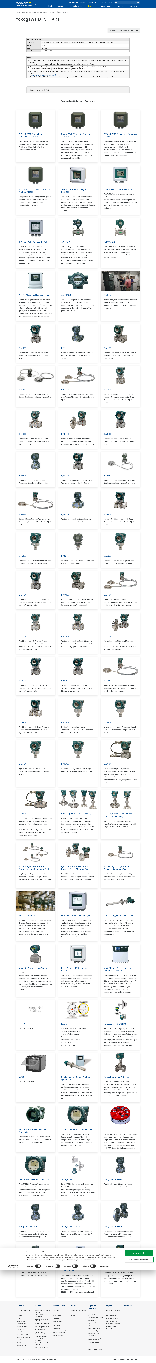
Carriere (90, 2)
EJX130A (65, 636)
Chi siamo (83, 2)
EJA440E (107, 514)
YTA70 (107, 1129)
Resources (74, 1313)
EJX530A (107, 722)
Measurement (57, 1316)
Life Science (56, 1328)
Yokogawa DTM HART (71, 1179)
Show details (104, 1359)
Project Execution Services (58, 1322)
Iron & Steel (20, 1332)
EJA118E (65, 389)
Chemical (19, 1316)
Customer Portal (111, 1318)
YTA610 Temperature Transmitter (77, 1129)
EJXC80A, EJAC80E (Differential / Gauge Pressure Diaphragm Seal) (34, 867)
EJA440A (65, 514)
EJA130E (22, 434)
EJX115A (65, 594)
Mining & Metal (21, 1324)
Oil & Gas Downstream (23, 1310)
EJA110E (22, 348)
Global (110, 2)
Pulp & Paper (21, 1329)
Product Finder (110, 1316)
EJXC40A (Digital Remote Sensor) (76, 813)
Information (56, 1310)
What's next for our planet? (94, 1314)
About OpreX (92, 1320)
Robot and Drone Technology (93, 1334)
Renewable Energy (22, 1321)
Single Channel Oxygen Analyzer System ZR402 (76, 1078)
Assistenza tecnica (112, 1321)
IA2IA (90, 1326)
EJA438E (22, 514)
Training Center (111, 1313)
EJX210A (107, 636)
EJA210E (65, 434)
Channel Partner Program (111, 1327)
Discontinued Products (113, 1324)
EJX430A (65, 680)
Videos (73, 1316)
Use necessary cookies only (139, 1352)
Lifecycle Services (58, 1325)
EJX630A (65, 763)
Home (18, 12)
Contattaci (133, 6)
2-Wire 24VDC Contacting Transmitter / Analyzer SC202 (32, 135)
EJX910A (107, 763)
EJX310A (22, 680)
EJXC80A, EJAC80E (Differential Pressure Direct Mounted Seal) (75, 867)
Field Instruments (27, 915)
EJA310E (107, 434)
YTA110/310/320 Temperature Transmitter (33, 1130)
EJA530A (65, 556)
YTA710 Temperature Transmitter (35, 1179)
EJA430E (65, 475)
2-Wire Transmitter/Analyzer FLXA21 (117, 190)
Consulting (56, 1318)
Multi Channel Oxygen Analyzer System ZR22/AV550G (119, 969)
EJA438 (107, 475)
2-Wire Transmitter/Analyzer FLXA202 (74, 190)
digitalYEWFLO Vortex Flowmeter (119, 1268)
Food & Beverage (22, 1326)
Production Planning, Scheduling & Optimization (41, 1338)
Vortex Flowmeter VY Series (117, 1077)
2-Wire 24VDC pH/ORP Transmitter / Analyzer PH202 (35, 190)
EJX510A (65, 722)
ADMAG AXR (109, 242)
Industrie (49, 6)
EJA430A (22, 475)
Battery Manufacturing (23, 1337)
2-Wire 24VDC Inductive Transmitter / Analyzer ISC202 (75, 135)
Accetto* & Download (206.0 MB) (124, 31)
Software (51, 12)
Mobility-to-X (20, 1340)
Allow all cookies (139, 1346)
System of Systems (94, 1323)
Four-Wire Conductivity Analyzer (76, 915)
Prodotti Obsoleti (58, 1335)
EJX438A (107, 680)
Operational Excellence (42, 1323)
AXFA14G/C (66, 295)
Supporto (121, 6)
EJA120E (107, 389)
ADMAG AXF (67, 242)
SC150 (21, 1077)
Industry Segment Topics (96, 1318)
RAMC (64, 1023)
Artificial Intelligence (94, 1331)
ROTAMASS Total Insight (115, 1023)
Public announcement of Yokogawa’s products (60, 1331)
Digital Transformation (95, 1328)
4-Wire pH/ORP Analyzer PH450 (33, 242)
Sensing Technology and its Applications (96, 1339)
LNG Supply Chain (22, 1313)
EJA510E (22, 556)
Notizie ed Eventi (73, 2)
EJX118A (107, 594)
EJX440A (22, 722)
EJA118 (22, 389)
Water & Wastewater (23, 1334)
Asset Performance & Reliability (41, 1320)
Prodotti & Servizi (76, 6)
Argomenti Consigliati (105, 6)
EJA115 (64, 348)
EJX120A (22, 636)
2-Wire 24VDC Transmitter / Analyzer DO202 (116, 135)
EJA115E (107, 348)
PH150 (22, 1023)
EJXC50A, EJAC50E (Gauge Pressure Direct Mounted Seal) (120, 815)
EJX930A (22, 813)
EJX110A (22, 594)
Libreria (90, 6)
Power (19, 1318)
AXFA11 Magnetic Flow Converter (34, 295)
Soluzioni (61, 6)
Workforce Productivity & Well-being (42, 1311)
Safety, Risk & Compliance (39, 1315)
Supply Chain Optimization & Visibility (42, 1333)
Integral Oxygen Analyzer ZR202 (119, 915)
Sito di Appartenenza (101, 2)
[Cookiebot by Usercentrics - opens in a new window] (13, 1359)
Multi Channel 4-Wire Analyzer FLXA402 (75, 969)
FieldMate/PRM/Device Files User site (43, 75)
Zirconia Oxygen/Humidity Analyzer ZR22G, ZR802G (73, 1269)
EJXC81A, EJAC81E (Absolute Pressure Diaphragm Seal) (117, 867)
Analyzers (108, 295)
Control (55, 1313)
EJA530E (107, 556)
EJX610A (22, 763)
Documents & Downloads (37, 12)
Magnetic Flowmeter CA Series (33, 968)
